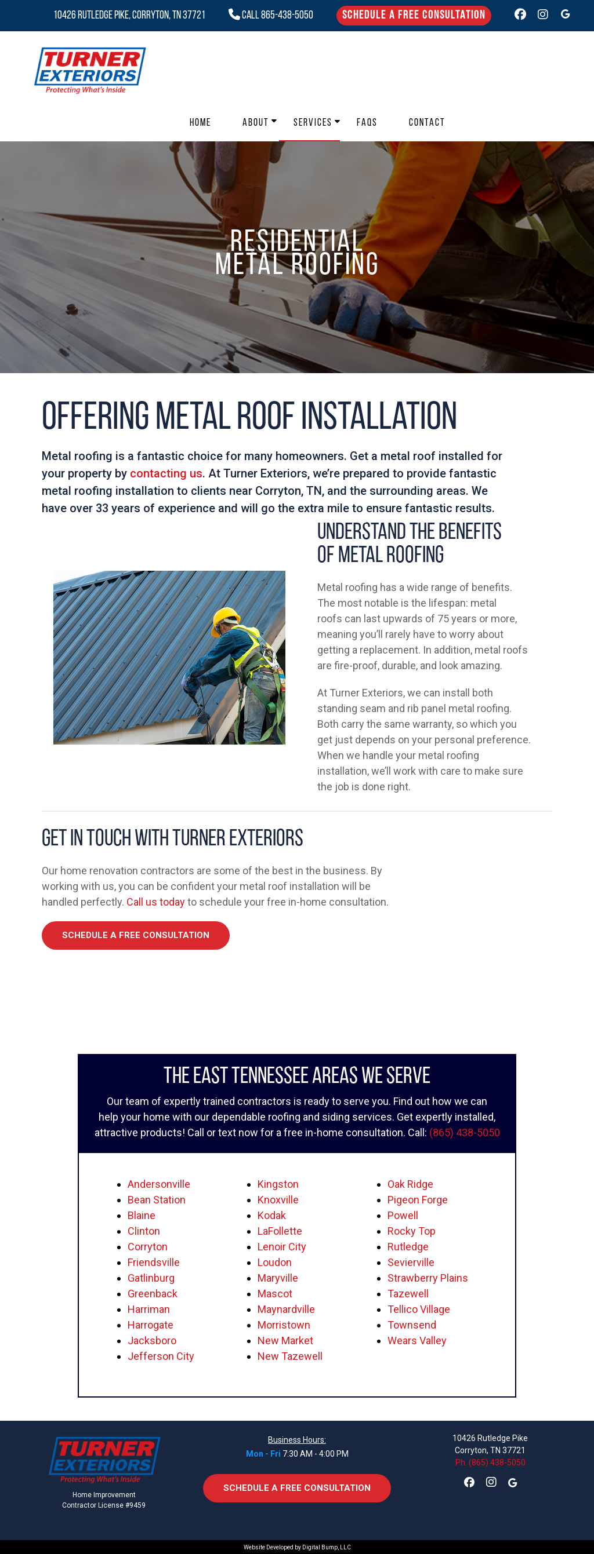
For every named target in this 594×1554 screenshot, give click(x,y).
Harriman (149, 1309)
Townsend (411, 1325)
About (255, 123)
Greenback (153, 1293)
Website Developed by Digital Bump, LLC (297, 1547)
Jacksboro (152, 1340)
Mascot (275, 1293)
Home (200, 123)
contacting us (166, 473)
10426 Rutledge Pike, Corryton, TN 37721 (129, 15)
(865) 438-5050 (464, 1132)
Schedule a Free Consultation (414, 15)
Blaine (141, 1215)
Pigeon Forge (417, 1200)
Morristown (284, 1325)
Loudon (275, 1262)
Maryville (278, 1278)
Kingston (278, 1184)
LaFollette (280, 1231)
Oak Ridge (410, 1184)
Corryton (148, 1247)
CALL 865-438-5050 (271, 15)
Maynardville (286, 1309)
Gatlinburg (151, 1278)
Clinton (144, 1231)
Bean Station (157, 1200)
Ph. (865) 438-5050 (490, 1462)
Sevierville (410, 1262)
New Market (285, 1340)
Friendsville (154, 1262)
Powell (402, 1215)
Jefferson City (161, 1356)
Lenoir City (282, 1247)
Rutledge (408, 1247)
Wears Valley (417, 1340)
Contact (427, 123)
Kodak (272, 1215)
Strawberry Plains (427, 1278)
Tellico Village (418, 1309)
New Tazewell (290, 1356)
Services (313, 123)
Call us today (155, 902)
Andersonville (159, 1184)
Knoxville (278, 1200)
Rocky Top (411, 1231)
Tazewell (408, 1293)
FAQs (367, 123)
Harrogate (150, 1325)
